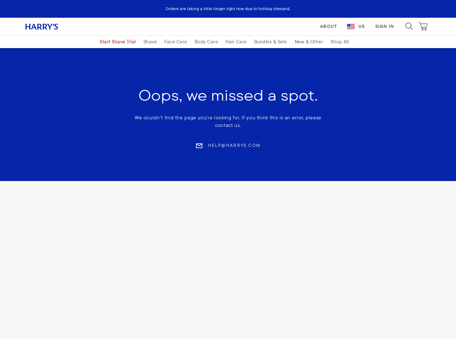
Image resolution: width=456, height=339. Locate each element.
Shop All (340, 42)
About (328, 26)
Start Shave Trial (118, 42)
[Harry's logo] (49, 26)
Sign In (384, 26)
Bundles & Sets (270, 42)
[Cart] (423, 26)
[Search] (409, 26)
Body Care (206, 42)
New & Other (309, 42)
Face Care (175, 42)
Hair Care (236, 42)
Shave (150, 42)
